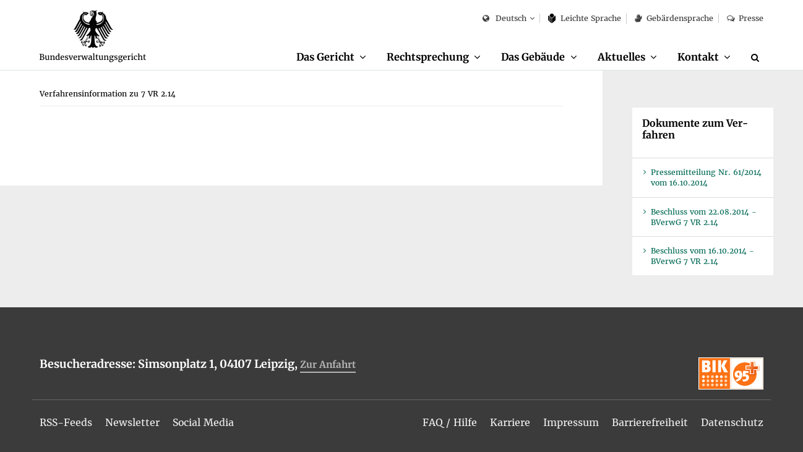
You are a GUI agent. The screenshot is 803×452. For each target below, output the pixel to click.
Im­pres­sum (571, 422)
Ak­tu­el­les (621, 57)
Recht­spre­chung (427, 57)
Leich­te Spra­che (585, 18)
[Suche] (757, 57)
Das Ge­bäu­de (532, 57)
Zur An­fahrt (328, 365)
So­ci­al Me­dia (205, 422)
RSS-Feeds (66, 422)
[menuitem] (330, 57)
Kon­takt (698, 57)
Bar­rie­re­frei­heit (650, 422)
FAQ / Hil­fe (450, 422)
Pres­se (745, 18)
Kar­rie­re (510, 422)
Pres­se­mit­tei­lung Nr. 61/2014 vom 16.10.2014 (706, 178)
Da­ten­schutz (732, 422)
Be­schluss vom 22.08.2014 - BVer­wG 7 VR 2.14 (704, 218)
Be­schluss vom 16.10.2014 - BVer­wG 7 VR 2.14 (702, 257)
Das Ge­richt (324, 57)
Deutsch (504, 19)
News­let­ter (133, 422)
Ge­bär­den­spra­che (674, 18)
